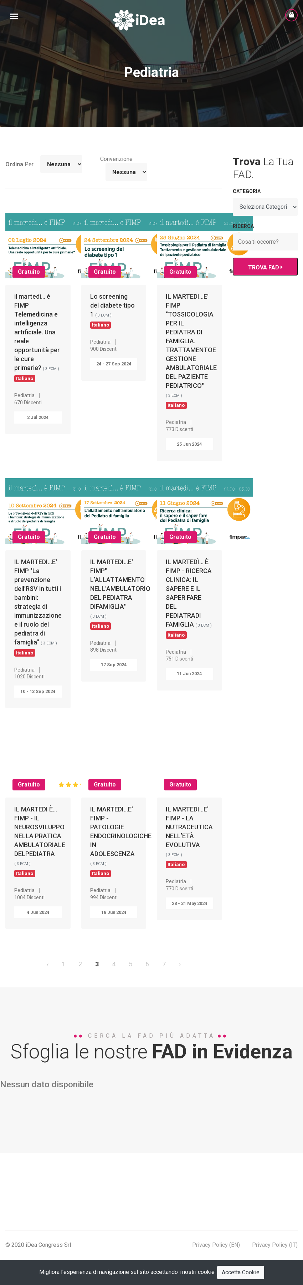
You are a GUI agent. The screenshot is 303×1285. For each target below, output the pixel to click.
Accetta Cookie (241, 1272)
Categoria (247, 191)
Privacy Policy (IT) (275, 1244)
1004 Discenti (29, 897)
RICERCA (243, 226)
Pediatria (24, 395)
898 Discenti (104, 650)
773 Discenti (179, 429)
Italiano (24, 378)
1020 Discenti (29, 676)
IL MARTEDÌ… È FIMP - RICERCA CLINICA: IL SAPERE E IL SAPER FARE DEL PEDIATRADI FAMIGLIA (189, 598)
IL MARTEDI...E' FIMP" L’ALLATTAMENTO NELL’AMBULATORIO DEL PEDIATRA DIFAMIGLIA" (120, 593)
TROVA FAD (265, 267)
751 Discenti (179, 659)
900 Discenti (104, 349)
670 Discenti (28, 402)
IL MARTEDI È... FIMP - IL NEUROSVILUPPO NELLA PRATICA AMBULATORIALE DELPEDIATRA (39, 840)
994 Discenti (104, 897)
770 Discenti (179, 888)
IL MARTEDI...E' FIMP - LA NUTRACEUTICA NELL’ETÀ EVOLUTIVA (189, 836)
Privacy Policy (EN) (216, 1244)
